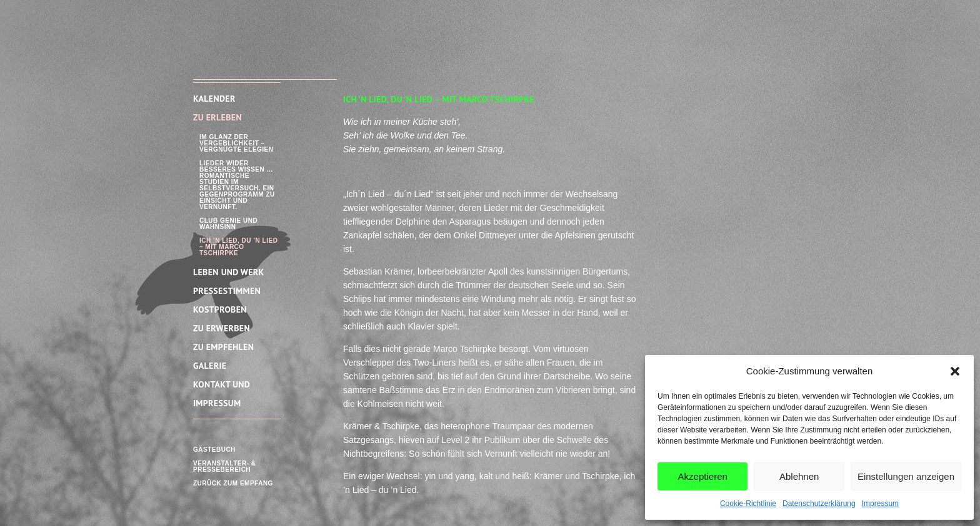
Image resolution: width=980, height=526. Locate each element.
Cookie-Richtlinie (748, 503)
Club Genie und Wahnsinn (228, 223)
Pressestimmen (227, 290)
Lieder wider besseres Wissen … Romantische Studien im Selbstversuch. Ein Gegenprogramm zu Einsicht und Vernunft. (237, 185)
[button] (955, 371)
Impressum (880, 503)
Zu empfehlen (223, 347)
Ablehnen (799, 476)
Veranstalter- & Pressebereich (224, 466)
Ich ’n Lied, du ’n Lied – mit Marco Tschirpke (238, 246)
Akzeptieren (703, 476)
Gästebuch (214, 449)
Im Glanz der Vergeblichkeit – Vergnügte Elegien (236, 143)
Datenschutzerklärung (819, 503)
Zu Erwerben (221, 328)
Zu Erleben (217, 117)
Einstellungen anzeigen (906, 476)
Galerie (209, 365)
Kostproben (220, 309)
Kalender (214, 98)
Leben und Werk (228, 272)
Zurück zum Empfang (233, 483)
